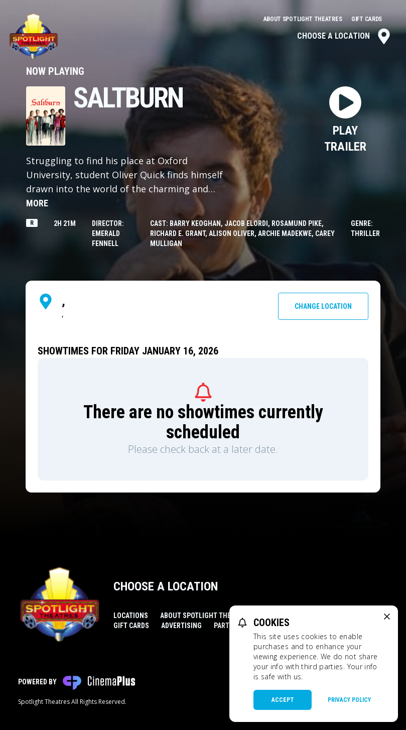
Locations (130, 616)
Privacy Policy (349, 699)
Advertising (181, 626)
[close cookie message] (387, 617)
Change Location (323, 306)
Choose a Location (344, 36)
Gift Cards (366, 19)
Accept (283, 699)
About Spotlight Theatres (303, 19)
